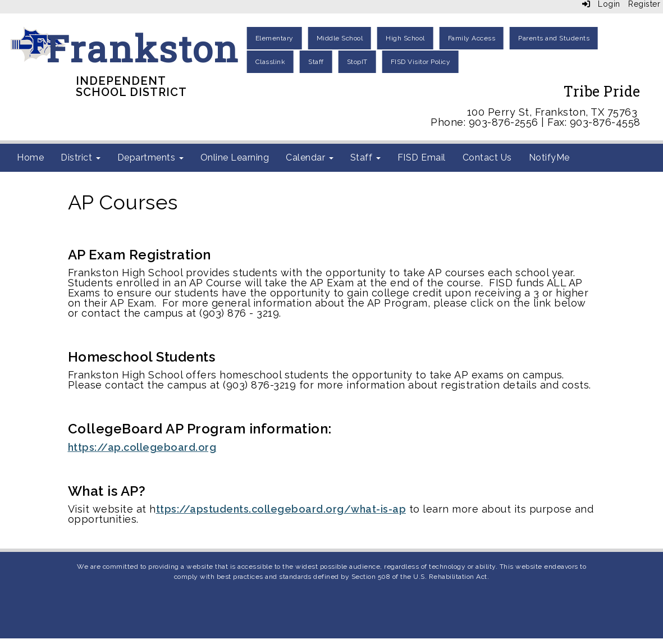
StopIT (357, 62)
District (80, 157)
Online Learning (234, 157)
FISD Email (421, 157)
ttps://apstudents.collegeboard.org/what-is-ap (281, 509)
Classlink (270, 62)
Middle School (340, 38)
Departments (150, 157)
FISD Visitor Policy (421, 62)
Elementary (274, 38)
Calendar (309, 157)
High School (405, 38)
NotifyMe (549, 157)
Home (30, 157)
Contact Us (487, 157)
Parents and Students (553, 38)
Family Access (472, 38)
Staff (316, 62)
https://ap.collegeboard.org (142, 447)
